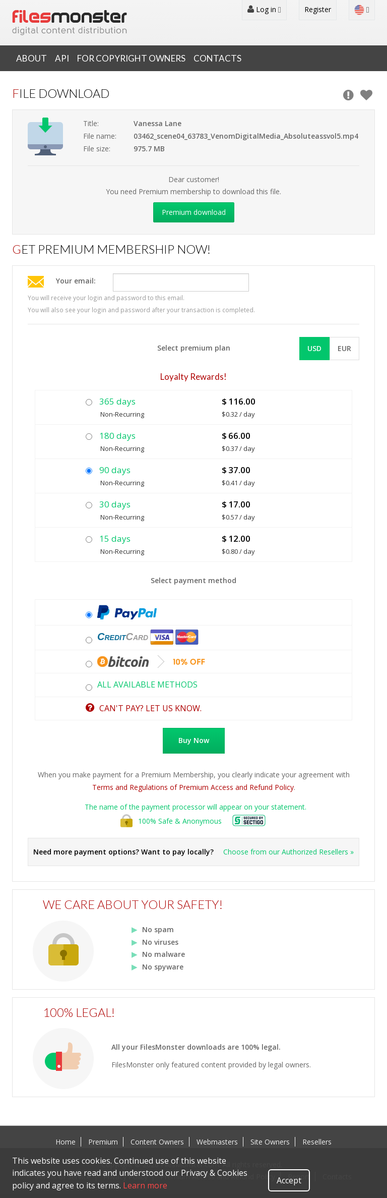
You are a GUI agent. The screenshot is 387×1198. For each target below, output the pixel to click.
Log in (264, 10)
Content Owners (157, 1142)
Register (317, 9)
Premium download (194, 212)
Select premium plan (193, 348)
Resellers (317, 1142)
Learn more (145, 1185)
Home (65, 1142)
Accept (289, 1180)
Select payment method (193, 580)
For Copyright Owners (131, 58)
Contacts (217, 58)
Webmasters (217, 1142)
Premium (103, 1142)
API (62, 58)
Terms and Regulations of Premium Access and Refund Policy (193, 787)
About (31, 58)
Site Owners (270, 1142)
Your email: (76, 281)
